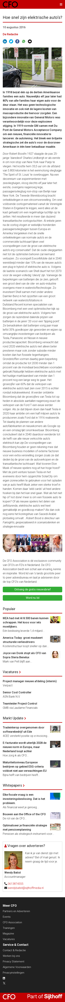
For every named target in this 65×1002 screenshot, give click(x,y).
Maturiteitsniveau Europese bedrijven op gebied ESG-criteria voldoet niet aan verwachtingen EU (25, 766)
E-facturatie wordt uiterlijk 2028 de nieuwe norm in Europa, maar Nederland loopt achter (24, 747)
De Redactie (10, 34)
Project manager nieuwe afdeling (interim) (30, 681)
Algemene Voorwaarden (17, 967)
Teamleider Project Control (20, 703)
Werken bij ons (11, 955)
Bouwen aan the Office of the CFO (24, 814)
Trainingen (9, 928)
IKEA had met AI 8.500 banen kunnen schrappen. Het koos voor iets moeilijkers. (26, 622)
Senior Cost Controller (17, 692)
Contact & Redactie (14, 950)
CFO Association (12, 922)
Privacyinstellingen (13, 972)
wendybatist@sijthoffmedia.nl (26, 888)
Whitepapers (12, 785)
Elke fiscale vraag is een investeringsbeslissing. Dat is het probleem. (24, 799)
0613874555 (15, 883)
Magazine (8, 933)
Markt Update (13, 718)
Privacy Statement (13, 961)
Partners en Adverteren (16, 911)
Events (7, 916)
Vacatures (10, 672)
